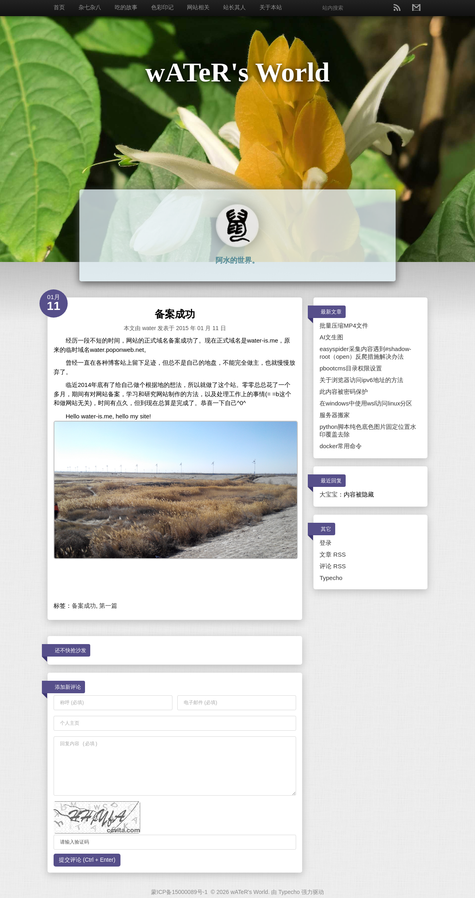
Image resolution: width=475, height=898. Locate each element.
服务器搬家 (334, 415)
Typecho (330, 577)
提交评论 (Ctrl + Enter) (87, 859)
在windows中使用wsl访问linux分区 (365, 403)
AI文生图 (331, 337)
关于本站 (270, 7)
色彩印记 (162, 7)
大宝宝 (328, 494)
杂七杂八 (90, 7)
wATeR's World (237, 72)
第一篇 (108, 605)
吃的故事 (126, 7)
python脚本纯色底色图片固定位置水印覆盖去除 (367, 430)
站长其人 (234, 7)
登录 (325, 542)
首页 (59, 7)
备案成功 (84, 605)
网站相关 (198, 7)
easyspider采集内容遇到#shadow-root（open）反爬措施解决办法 (365, 352)
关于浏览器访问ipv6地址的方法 (361, 379)
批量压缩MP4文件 (343, 325)
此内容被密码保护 (343, 391)
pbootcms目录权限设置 (350, 368)
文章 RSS (332, 554)
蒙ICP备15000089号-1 (179, 892)
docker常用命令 (340, 446)
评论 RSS (332, 566)
